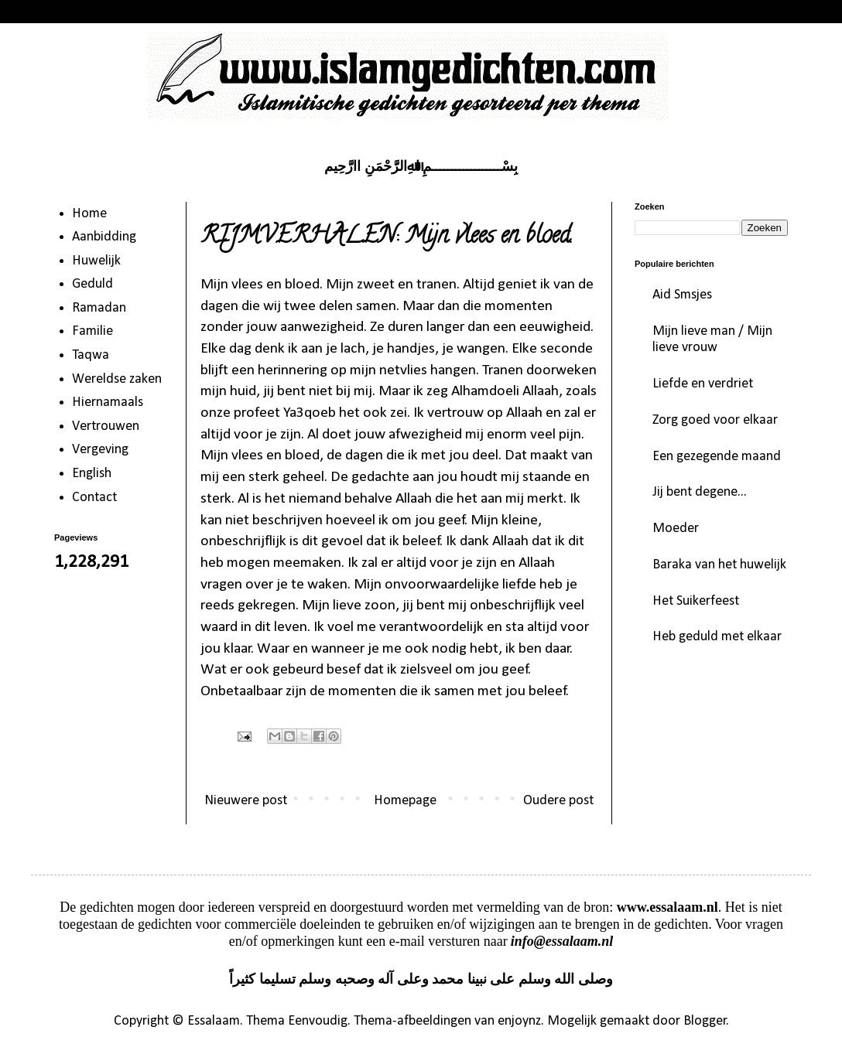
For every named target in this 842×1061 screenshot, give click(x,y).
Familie (92, 331)
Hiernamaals (107, 402)
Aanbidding (104, 237)
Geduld (92, 284)
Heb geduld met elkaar (717, 636)
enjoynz (519, 1021)
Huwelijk (96, 261)
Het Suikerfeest (695, 601)
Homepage (405, 800)
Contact (94, 497)
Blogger (705, 1021)
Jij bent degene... (699, 492)
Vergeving (100, 449)
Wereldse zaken (117, 379)
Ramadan (99, 308)
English (91, 473)
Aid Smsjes (682, 295)
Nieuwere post (245, 800)
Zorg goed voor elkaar (715, 420)
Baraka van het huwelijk (719, 565)
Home (89, 213)
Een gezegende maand (716, 456)
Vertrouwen (105, 426)
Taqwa (90, 355)
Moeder (675, 528)
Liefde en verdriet (702, 384)
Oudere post (558, 800)
